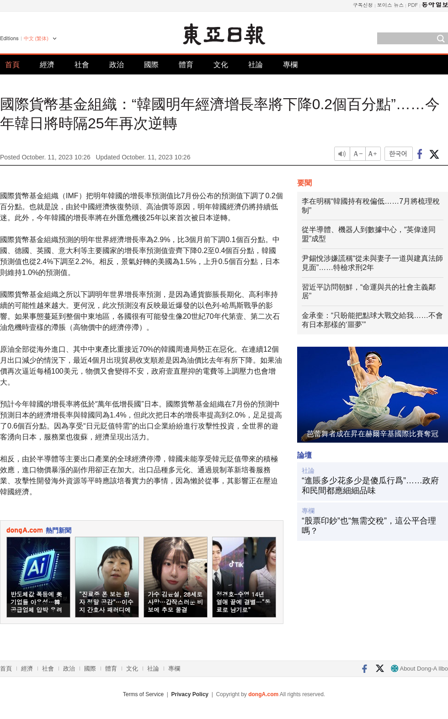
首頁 (12, 65)
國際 (151, 65)
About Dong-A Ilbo (419, 668)
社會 (82, 65)
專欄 (290, 65)
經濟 (47, 65)
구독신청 (363, 4)
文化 (220, 65)
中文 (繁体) (36, 38)
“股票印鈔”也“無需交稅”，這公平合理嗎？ (369, 525)
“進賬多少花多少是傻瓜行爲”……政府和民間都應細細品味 (370, 485)
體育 (186, 65)
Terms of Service (143, 694)
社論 (255, 65)
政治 (116, 65)
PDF (413, 4)
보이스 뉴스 (390, 4)
